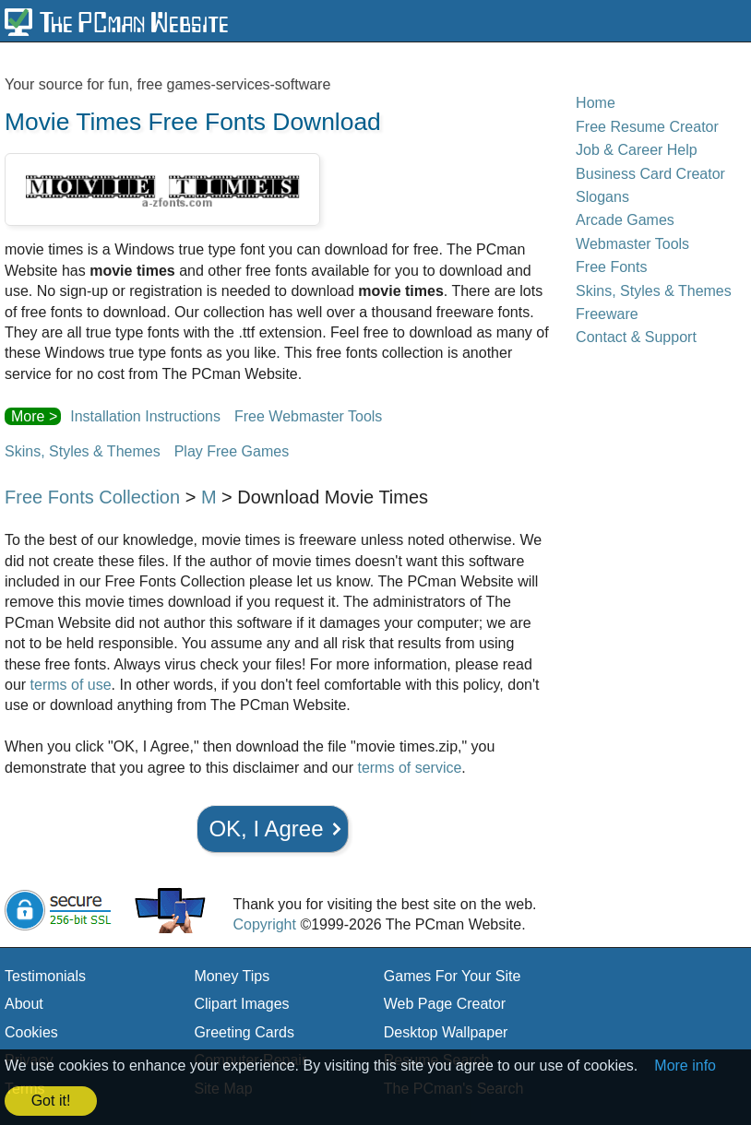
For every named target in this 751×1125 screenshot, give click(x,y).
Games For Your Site (452, 976)
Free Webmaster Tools (308, 416)
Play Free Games (231, 451)
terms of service (409, 768)
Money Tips (231, 976)
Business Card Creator (650, 174)
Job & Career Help (636, 150)
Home (595, 103)
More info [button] (685, 1065)
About (24, 1004)
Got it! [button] (51, 1100)
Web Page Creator (445, 1004)
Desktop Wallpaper (446, 1032)
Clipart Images (241, 1004)
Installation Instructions (145, 416)
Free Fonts (611, 267)
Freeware (607, 314)
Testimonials (45, 976)
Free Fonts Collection (92, 497)
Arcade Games (625, 220)
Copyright (263, 924)
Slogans (602, 197)
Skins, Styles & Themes (83, 451)
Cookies (31, 1032)
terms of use (71, 685)
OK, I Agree (266, 828)
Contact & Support (636, 337)
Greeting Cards (244, 1032)
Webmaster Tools (632, 244)
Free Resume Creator (647, 127)
